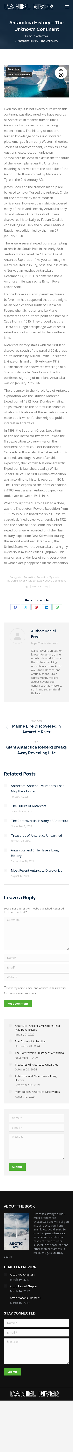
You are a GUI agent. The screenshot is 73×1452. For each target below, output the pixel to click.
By (16, 580)
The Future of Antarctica (29, 806)
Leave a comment (55, 580)
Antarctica (13, 69)
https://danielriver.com (44, 643)
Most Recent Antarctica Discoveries (36, 870)
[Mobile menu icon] (66, 6)
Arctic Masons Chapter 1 (25, 1298)
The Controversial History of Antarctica (39, 821)
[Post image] (5, 785)
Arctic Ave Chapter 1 (22, 1274)
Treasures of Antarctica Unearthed (36, 835)
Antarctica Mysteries (19, 74)
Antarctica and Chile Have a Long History (35, 853)
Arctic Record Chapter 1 (25, 1286)
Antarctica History (40, 586)
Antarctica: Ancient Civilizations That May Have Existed (37, 788)
